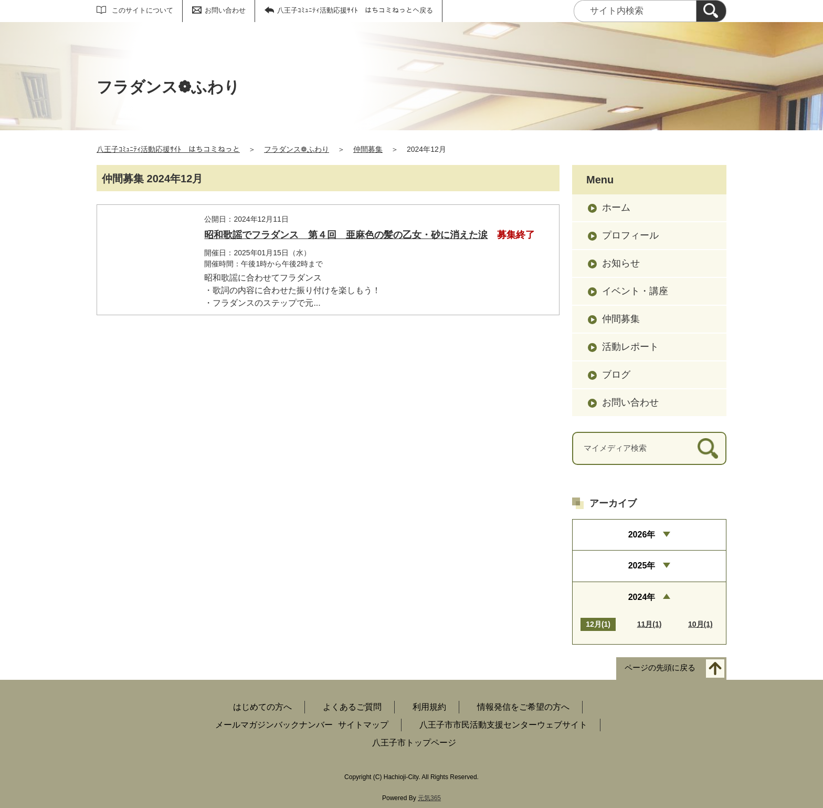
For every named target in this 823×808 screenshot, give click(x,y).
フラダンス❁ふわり (296, 149)
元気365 (429, 798)
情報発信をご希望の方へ (523, 706)
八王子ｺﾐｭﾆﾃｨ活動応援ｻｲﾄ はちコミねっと (168, 149)
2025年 (642, 565)
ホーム (616, 207)
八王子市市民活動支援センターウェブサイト (503, 724)
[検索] (711, 11)
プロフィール (630, 235)
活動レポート (630, 346)
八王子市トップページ (414, 742)
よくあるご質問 (352, 706)
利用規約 (429, 706)
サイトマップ (363, 724)
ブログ (616, 374)
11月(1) (649, 624)
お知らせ (621, 263)
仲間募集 (368, 149)
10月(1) (700, 624)
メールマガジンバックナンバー (274, 724)
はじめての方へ (262, 706)
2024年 (642, 597)
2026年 (642, 534)
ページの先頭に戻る (660, 667)
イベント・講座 (635, 291)
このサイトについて (142, 10)
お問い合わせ (225, 10)
